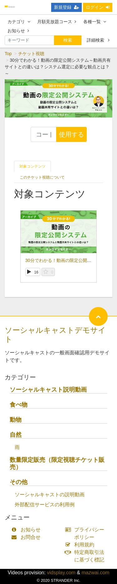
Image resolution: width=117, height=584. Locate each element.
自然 (16, 434)
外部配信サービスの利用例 (45, 504)
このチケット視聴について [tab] (42, 177)
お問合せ (27, 537)
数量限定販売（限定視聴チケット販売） (57, 463)
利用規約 (81, 544)
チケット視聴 (31, 53)
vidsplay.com (61, 572)
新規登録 (66, 7)
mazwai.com (95, 572)
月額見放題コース (56, 21)
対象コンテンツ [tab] (32, 166)
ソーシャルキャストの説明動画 (50, 494)
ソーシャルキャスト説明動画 (48, 389)
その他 (18, 482)
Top (8, 53)
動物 (16, 419)
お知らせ (18, 30)
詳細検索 (98, 40)
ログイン (98, 7)
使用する (71, 134)
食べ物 (18, 404)
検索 (67, 40)
